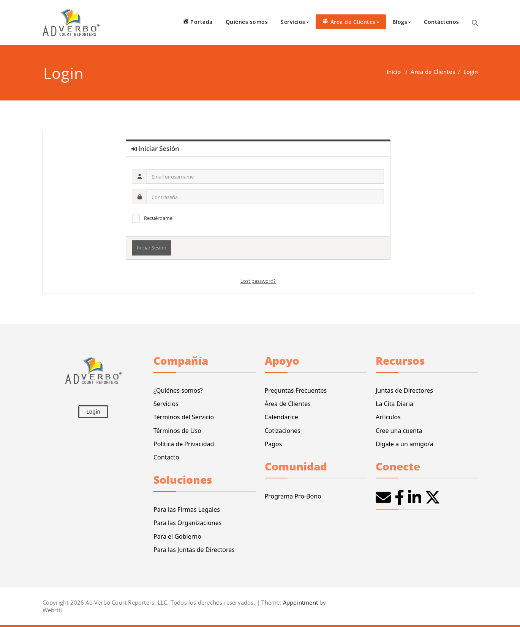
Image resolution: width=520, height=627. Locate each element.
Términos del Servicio (183, 417)
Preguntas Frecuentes (296, 390)
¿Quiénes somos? (178, 390)
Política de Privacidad (183, 444)
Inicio (394, 71)
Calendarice (281, 417)
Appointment (299, 602)
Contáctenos (441, 21)
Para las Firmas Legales (186, 509)
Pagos (273, 444)
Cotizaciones (282, 430)
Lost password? (258, 280)
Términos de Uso (177, 430)
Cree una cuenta (399, 430)
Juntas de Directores (404, 390)
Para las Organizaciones (187, 523)
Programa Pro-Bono (293, 496)
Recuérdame (158, 218)
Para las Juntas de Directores (194, 549)
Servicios (295, 21)
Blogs (401, 21)
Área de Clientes (433, 71)
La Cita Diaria (394, 404)
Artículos (388, 417)
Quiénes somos (247, 21)
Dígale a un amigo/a (404, 444)
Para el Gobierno (177, 536)
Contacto (166, 457)
